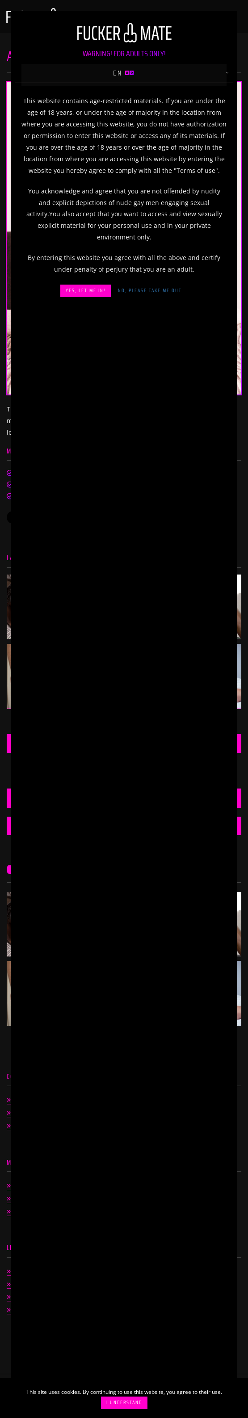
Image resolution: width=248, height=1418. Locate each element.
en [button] (124, 73)
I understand (124, 1402)
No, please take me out (150, 290)
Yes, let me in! (85, 290)
